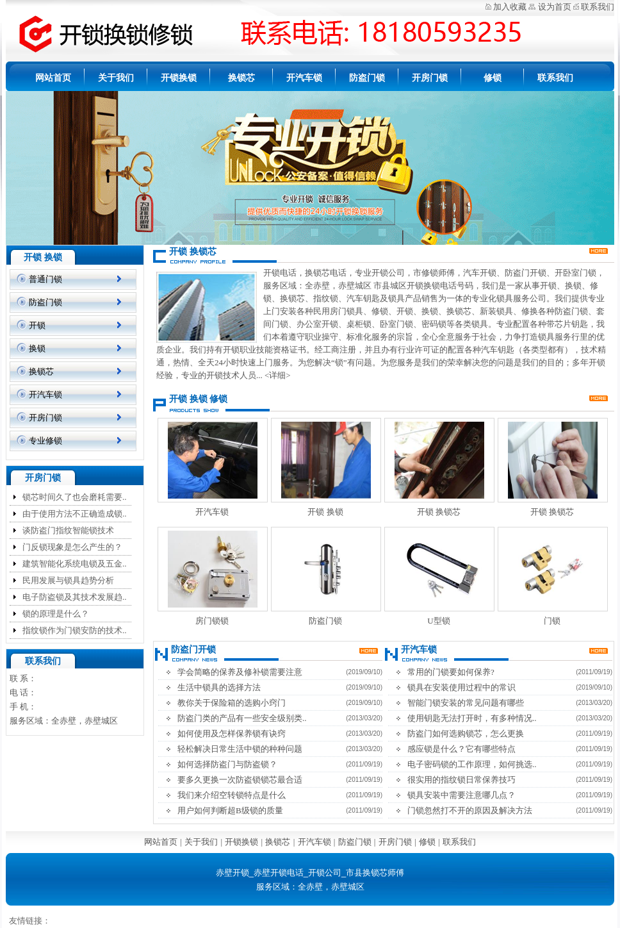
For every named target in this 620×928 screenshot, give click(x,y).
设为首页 (554, 7)
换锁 (37, 348)
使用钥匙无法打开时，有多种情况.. (472, 718)
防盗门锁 (367, 78)
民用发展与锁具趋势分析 (68, 580)
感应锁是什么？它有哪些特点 (461, 749)
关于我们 (116, 78)
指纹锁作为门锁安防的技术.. (74, 630)
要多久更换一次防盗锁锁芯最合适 (239, 779)
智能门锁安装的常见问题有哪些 (465, 703)
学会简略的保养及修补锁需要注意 (239, 672)
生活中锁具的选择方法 (219, 687)
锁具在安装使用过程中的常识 (461, 687)
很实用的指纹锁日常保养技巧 (461, 779)
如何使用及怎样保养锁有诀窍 (231, 733)
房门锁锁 (212, 621)
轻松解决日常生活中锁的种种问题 (239, 749)
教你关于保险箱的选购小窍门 (231, 703)
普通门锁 (45, 279)
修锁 (493, 78)
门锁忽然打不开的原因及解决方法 (469, 810)
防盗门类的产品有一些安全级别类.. (242, 718)
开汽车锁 (304, 78)
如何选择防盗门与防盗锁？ (227, 764)
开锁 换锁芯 (439, 512)
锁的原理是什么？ (55, 613)
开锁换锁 (179, 78)
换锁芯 (241, 78)
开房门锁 (430, 78)
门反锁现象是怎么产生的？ (72, 547)
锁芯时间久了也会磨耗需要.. (74, 497)
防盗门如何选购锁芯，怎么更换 (465, 733)
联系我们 (597, 7)
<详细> (278, 375)
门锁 (552, 621)
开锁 (37, 325)
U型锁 (438, 621)
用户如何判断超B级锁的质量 (230, 810)
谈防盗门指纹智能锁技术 (68, 530)
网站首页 (53, 78)
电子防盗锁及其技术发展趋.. (74, 597)
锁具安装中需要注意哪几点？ (461, 795)
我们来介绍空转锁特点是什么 (231, 795)
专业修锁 (45, 440)
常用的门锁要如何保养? (450, 672)
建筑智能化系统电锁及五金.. (74, 563)
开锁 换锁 (325, 512)
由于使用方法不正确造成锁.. (74, 513)
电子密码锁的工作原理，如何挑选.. (472, 764)
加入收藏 (509, 7)
